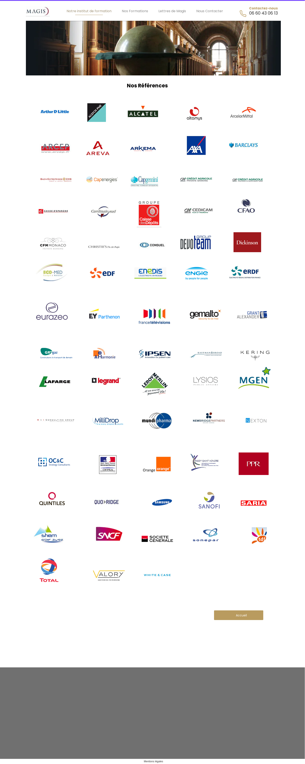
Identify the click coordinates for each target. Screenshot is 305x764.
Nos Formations (135, 11)
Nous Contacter (209, 11)
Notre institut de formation (89, 11)
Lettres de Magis (172, 11)
